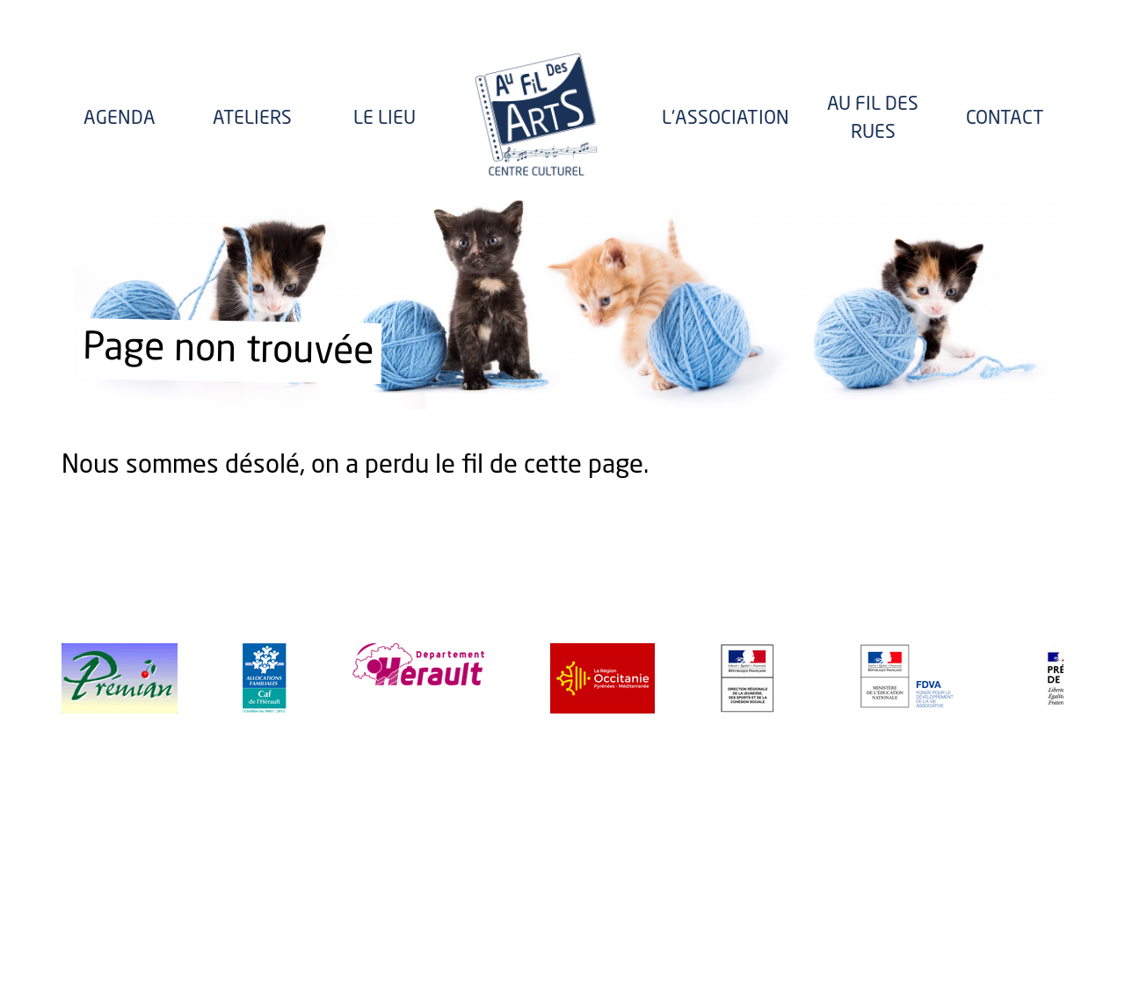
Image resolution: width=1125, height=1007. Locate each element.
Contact (1005, 119)
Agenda (119, 119)
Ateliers (252, 119)
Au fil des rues (872, 119)
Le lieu (384, 119)
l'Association (725, 119)
